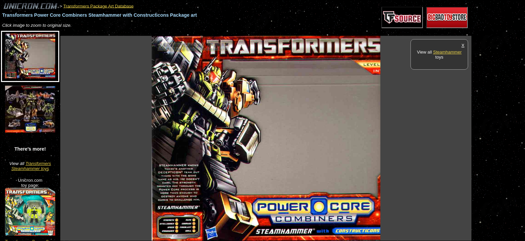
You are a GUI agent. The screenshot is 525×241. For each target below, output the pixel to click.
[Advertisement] (182, 32)
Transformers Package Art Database (98, 5)
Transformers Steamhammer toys (31, 166)
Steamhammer (447, 52)
